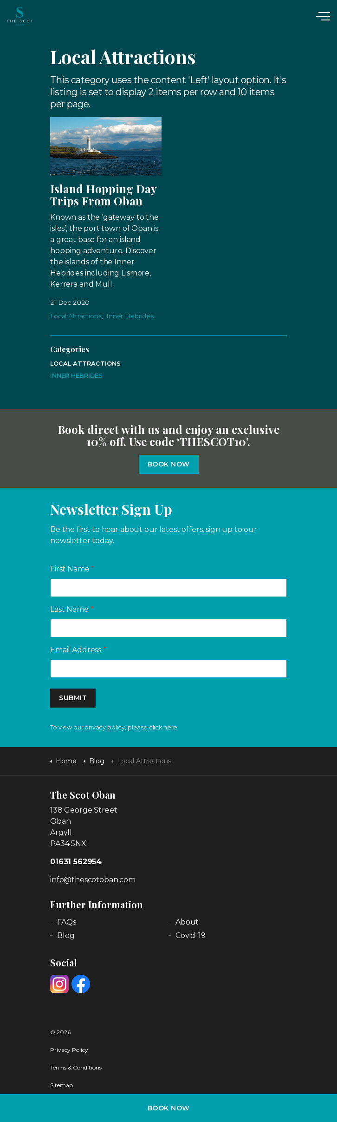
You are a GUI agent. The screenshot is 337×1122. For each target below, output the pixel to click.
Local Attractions (75, 316)
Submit (73, 698)
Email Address (78, 649)
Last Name (71, 609)
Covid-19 (190, 935)
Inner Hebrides (130, 316)
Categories (69, 349)
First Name (72, 568)
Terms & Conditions (76, 1067)
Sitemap (61, 1085)
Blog (65, 935)
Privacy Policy (69, 1049)
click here (163, 727)
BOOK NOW (169, 1108)
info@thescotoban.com (93, 879)
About (187, 922)
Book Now (168, 464)
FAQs (66, 922)
